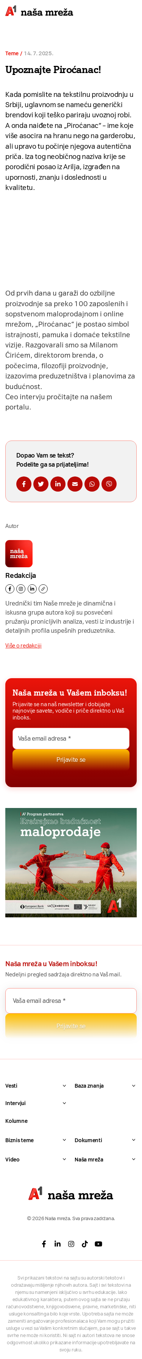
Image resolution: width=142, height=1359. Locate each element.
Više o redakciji (23, 645)
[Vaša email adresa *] (71, 738)
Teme (12, 53)
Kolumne (16, 1121)
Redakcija (20, 575)
